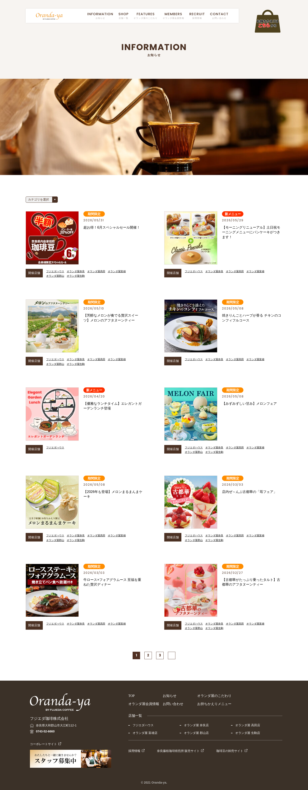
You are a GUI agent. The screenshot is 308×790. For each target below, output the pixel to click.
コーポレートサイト (43, 744)
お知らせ (169, 696)
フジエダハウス (55, 271)
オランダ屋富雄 (117, 271)
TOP (131, 696)
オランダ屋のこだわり (214, 696)
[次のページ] (171, 655)
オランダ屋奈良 (76, 271)
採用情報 (134, 751)
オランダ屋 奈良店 (196, 725)
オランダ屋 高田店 (247, 725)
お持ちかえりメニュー (214, 704)
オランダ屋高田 (96, 271)
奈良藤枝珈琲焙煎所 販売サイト (178, 751)
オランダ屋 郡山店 (196, 733)
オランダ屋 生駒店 (247, 733)
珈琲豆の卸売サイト (229, 751)
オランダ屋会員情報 (143, 704)
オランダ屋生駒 (76, 275)
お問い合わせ (173, 704)
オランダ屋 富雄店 (145, 733)
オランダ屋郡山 (55, 275)
